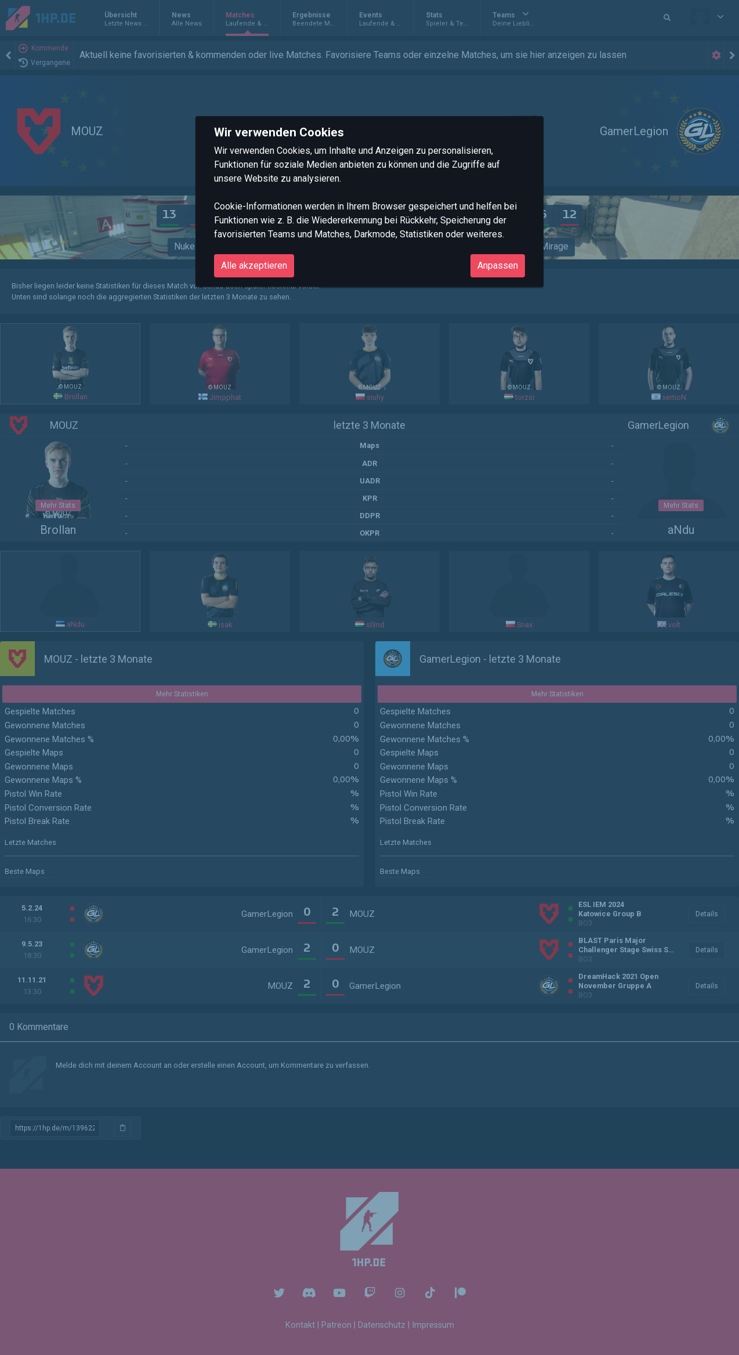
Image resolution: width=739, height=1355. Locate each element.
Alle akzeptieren (254, 265)
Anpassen (497, 265)
